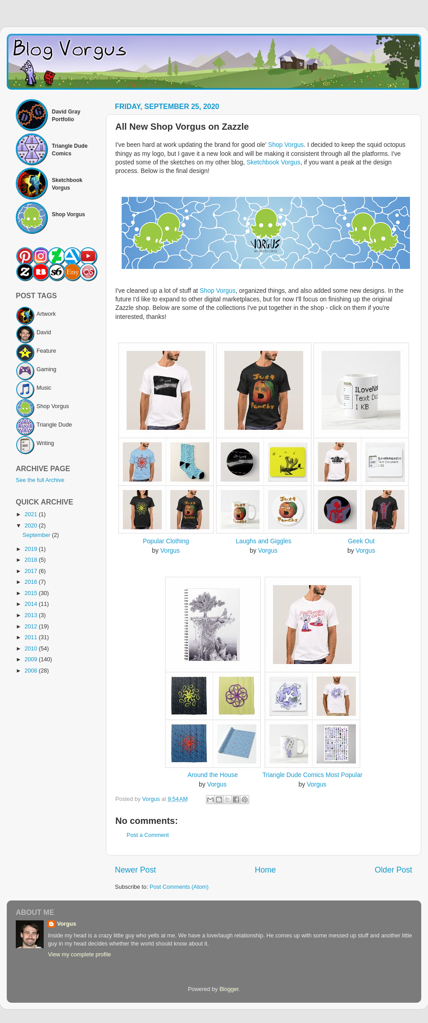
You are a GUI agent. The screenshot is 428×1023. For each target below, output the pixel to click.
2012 (31, 626)
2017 (31, 571)
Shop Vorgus (286, 144)
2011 (31, 637)
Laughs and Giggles (263, 541)
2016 (31, 582)
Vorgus (170, 550)
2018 (31, 560)
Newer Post (135, 869)
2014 (31, 604)
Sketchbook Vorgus (273, 162)
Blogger (229, 989)
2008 (31, 671)
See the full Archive (40, 480)
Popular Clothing (166, 541)
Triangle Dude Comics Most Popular (312, 774)
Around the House (212, 774)
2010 (31, 649)
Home (265, 869)
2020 (31, 526)
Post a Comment (148, 835)
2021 (31, 514)
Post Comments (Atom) (179, 887)
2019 (31, 549)
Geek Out (361, 541)
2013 (31, 615)
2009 (31, 659)
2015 (31, 593)
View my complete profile (79, 954)
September (37, 535)
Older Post (393, 869)
